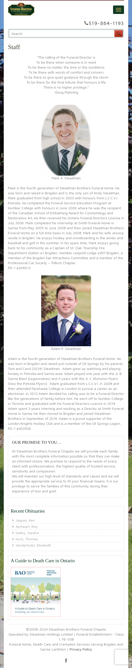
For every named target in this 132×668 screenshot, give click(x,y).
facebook (66, 661)
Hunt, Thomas (27, 539)
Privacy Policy (81, 649)
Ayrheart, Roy (27, 526)
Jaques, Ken (25, 520)
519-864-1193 (106, 23)
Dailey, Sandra (27, 533)
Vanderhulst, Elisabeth (33, 545)
